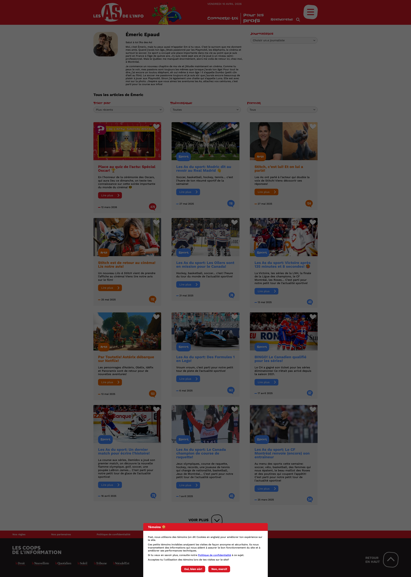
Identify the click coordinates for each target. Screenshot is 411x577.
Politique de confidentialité (214, 555)
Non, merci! (219, 569)
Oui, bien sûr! (193, 569)
